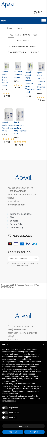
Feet (35, 35)
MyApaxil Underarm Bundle (18, 75)
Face (18, 35)
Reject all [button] (13, 432)
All (11, 35)
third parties (6, 364)
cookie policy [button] (26, 359)
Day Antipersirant (18, 52)
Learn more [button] (23, 426)
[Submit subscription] (35, 258)
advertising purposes (27, 374)
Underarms (23, 40)
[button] (23, 20)
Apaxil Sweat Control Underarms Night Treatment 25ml (41, 81)
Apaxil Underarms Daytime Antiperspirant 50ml (20, 128)
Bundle (35, 52)
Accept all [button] (34, 432)
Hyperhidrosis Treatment (23, 46)
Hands (26, 35)
